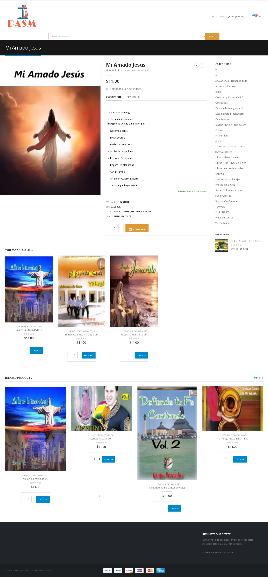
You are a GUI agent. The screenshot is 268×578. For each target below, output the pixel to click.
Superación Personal (226, 201)
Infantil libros (222, 135)
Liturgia (219, 173)
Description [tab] (113, 96)
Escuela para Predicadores (230, 113)
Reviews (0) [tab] (133, 96)
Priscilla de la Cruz (225, 184)
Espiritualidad (222, 119)
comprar (139, 229)
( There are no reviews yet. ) (135, 70)
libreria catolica (223, 152)
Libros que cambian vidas (136, 211)
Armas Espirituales (225, 86)
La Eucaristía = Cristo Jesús (230, 146)
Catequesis (221, 102)
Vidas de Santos (224, 217)
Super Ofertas (223, 195)
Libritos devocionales (227, 157)
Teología (220, 206)
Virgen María (222, 223)
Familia (219, 130)
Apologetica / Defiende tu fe (231, 80)
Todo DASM (222, 212)
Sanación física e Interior (229, 190)
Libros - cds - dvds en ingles (230, 162)
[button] (255, 378)
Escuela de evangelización (229, 108)
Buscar (212, 36)
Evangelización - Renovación (231, 124)
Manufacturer (122, 216)
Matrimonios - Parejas (227, 179)
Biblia (218, 91)
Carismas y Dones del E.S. (229, 97)
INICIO (214, 16)
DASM (221, 16)
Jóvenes (219, 141)
